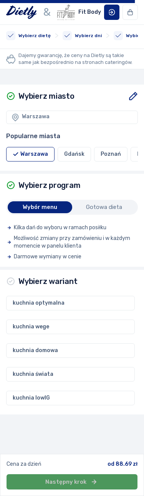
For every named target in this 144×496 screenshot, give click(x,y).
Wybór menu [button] (40, 207)
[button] (111, 12)
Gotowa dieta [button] (104, 207)
